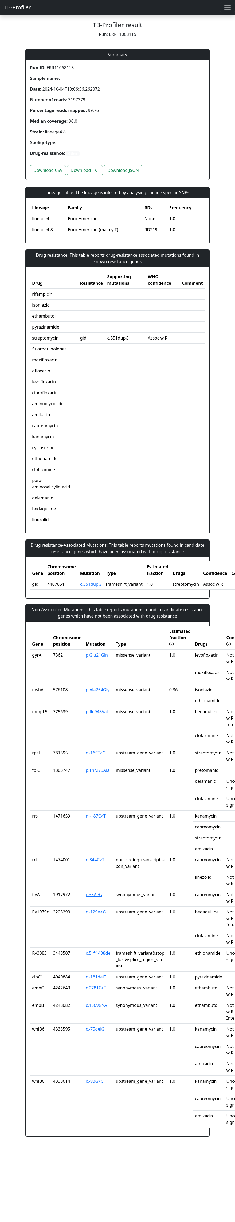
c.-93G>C (94, 1081)
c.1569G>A (96, 1005)
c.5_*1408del (99, 953)
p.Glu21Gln (97, 655)
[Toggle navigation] (227, 7)
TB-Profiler (17, 7)
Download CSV (47, 170)
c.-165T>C (95, 753)
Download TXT (84, 170)
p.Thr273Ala (97, 770)
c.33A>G (94, 894)
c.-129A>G (96, 912)
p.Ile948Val (97, 712)
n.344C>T (95, 860)
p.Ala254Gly (97, 690)
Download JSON (123, 170)
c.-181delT (96, 977)
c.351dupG (91, 584)
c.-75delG (95, 1029)
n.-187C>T (96, 816)
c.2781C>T (96, 988)
